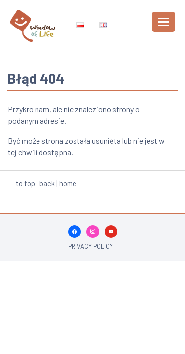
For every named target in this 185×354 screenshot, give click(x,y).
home (67, 183)
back (47, 183)
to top (25, 183)
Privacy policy (90, 246)
